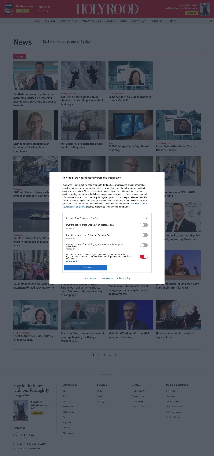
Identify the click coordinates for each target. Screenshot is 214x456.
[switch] (144, 225)
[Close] (158, 178)
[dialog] (107, 228)
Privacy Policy (123, 278)
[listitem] (107, 218)
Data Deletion (90, 278)
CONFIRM (85, 268)
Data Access (107, 278)
